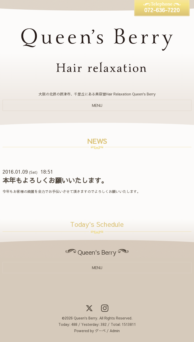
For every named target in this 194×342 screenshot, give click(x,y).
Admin (115, 330)
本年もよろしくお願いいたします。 (55, 180)
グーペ (100, 330)
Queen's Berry (85, 317)
